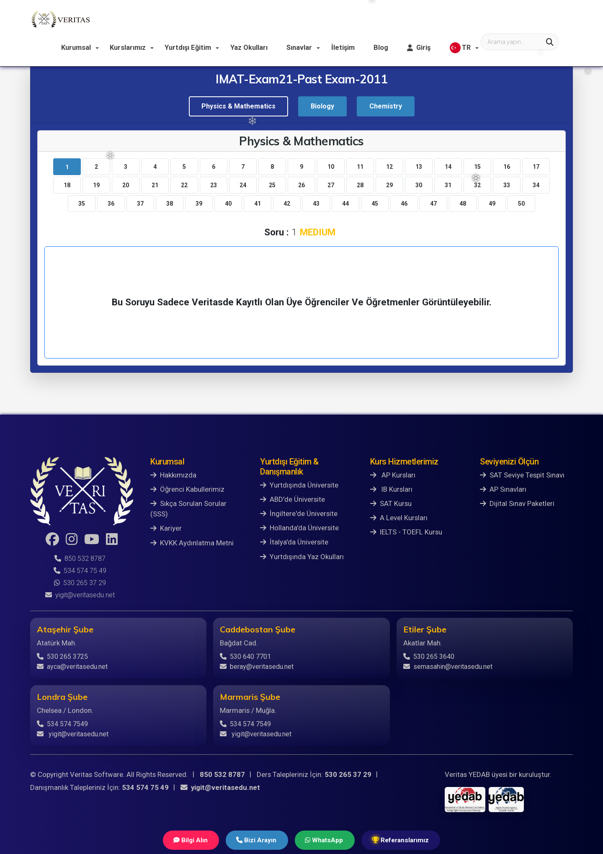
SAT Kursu (391, 503)
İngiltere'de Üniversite (299, 513)
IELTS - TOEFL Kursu (406, 532)
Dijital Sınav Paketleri (517, 503)
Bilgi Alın (186, 840)
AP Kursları (392, 475)
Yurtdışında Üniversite (299, 485)
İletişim (420, 19)
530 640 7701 (245, 656)
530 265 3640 (428, 656)
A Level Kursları (399, 517)
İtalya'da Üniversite (294, 542)
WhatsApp (325, 840)
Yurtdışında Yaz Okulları (302, 556)
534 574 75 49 (80, 571)
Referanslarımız (405, 840)
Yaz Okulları (327, 19)
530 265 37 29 (80, 583)
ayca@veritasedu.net (72, 667)
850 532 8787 (80, 558)
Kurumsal (158, 19)
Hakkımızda (173, 475)
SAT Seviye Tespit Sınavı (522, 475)
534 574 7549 (62, 724)
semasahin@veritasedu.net (447, 667)
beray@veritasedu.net (257, 667)
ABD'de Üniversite (292, 499)
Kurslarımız (209, 19)
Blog (457, 19)
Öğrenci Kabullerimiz (187, 489)
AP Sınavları (503, 489)
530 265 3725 (62, 656)
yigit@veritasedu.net (80, 595)
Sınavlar (377, 19)
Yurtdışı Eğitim (268, 19)
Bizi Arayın (254, 840)
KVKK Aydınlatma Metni (192, 543)
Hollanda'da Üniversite (299, 528)
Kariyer (166, 528)
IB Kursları (391, 489)
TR (535, 19)
